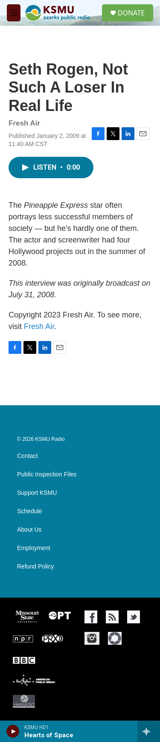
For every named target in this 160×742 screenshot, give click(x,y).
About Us (29, 530)
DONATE (131, 13)
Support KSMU (37, 493)
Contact (27, 456)
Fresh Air (39, 326)
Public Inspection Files (46, 474)
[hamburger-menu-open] (13, 12)
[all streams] (148, 731)
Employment (33, 548)
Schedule (29, 511)
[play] (13, 731)
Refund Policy (35, 566)
